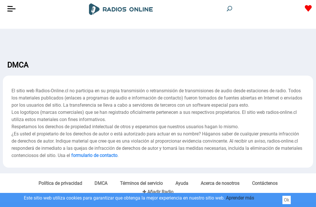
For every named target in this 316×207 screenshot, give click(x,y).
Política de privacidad (60, 183)
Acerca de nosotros (220, 183)
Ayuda (181, 183)
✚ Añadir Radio (157, 192)
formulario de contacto (94, 155)
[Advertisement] (158, 43)
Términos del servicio (141, 183)
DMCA (100, 183)
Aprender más (240, 198)
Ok (286, 200)
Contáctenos (265, 183)
